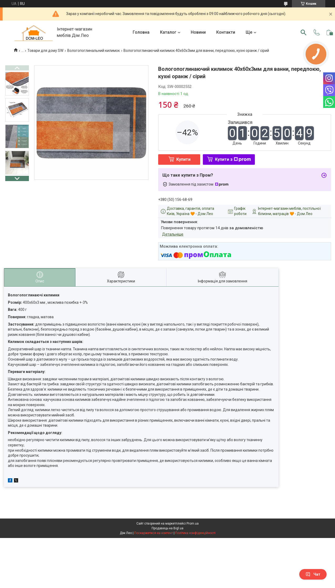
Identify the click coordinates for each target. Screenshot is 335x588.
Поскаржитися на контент (153, 533)
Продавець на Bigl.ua (167, 528)
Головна (141, 32)
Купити (183, 159)
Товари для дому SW (45, 50)
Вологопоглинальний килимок (93, 50)
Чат (313, 574)
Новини (198, 32)
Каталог (168, 32)
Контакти (225, 32)
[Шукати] (303, 32)
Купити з (233, 159)
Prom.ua (193, 523)
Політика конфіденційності (195, 533)
